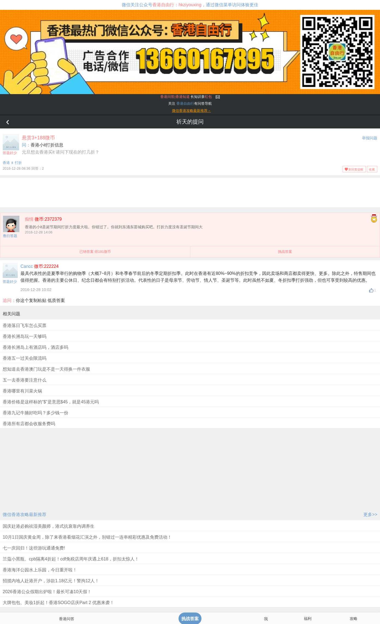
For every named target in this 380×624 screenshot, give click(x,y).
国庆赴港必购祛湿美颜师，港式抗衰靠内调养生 (48, 526)
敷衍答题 (10, 236)
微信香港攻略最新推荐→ (191, 111)
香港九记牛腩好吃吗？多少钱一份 (35, 412)
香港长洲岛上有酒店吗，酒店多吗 (35, 347)
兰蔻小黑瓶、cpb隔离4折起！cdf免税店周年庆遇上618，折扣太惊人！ (71, 559)
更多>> (370, 514)
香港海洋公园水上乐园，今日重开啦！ (40, 570)
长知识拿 (186, 97)
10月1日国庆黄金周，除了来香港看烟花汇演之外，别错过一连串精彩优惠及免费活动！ (87, 537)
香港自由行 (185, 103)
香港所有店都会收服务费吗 (29, 423)
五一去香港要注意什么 (24, 380)
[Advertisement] (190, 191)
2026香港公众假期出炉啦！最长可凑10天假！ (47, 591)
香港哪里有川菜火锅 (22, 391)
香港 (6, 163)
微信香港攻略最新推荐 (24, 514)
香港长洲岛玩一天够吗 (24, 336)
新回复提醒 (355, 169)
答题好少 (11, 144)
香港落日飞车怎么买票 (24, 325)
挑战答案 (285, 252)
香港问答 (66, 619)
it (12, 163)
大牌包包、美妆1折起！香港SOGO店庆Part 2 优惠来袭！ (58, 602)
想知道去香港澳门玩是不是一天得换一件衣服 (46, 369)
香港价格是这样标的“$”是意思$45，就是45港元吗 (51, 402)
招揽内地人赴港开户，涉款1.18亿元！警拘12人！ (51, 580)
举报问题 (369, 138)
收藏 (372, 169)
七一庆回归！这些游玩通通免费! (34, 548)
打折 (18, 163)
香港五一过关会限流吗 (24, 358)
